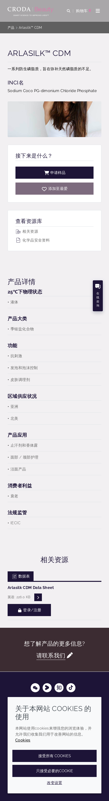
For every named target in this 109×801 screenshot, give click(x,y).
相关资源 (26, 231)
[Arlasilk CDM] (54, 189)
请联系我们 (50, 655)
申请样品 (54, 172)
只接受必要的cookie (54, 771)
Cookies (22, 740)
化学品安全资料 (32, 240)
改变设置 (54, 783)
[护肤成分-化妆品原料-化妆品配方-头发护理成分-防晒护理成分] (31, 10)
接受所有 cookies (54, 756)
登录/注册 (29, 610)
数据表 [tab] (20, 576)
